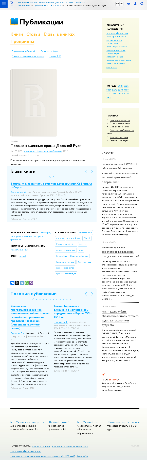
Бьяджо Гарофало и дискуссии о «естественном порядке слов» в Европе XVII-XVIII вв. (72, 311)
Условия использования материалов (70, 446)
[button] (50, 177)
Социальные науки (119, 136)
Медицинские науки (120, 126)
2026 (126, 85)
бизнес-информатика (117, 32)
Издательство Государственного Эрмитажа (43, 151)
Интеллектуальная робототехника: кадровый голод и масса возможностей (120, 251)
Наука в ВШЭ (55, 56)
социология (119, 63)
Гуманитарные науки (120, 119)
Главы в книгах (59, 34)
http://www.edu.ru (87, 422)
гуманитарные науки (116, 46)
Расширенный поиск (50, 51)
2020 (114, 93)
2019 (120, 93)
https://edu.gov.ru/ (58, 422)
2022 (126, 90)
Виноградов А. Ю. (18, 192)
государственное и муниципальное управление (116, 40)
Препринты (22, 41)
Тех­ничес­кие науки (119, 140)
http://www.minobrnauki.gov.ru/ (27, 422)
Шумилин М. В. (61, 322)
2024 (114, 90)
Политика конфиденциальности (25, 451)
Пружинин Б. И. (18, 333)
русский (22, 256)
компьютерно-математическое (114, 55)
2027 (120, 85)
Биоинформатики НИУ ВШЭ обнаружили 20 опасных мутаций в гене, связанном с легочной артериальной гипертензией (120, 173)
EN (121, 4)
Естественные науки (120, 123)
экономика (111, 66)
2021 (108, 93)
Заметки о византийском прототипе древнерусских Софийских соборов (51, 185)
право (109, 63)
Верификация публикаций (23, 51)
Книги (16, 34)
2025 (108, 90)
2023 (120, 90)
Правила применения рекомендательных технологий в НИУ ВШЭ (42, 455)
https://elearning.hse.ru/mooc (123, 422)
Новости (108, 153)
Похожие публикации (33, 293)
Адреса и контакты (41, 446)
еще (108, 96)
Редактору (135, 445)
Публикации (41, 22)
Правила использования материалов (28, 56)
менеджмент (125, 60)
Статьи (33, 34)
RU (117, 4)
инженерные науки (115, 49)
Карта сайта (82, 455)
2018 (126, 93)
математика (112, 60)
